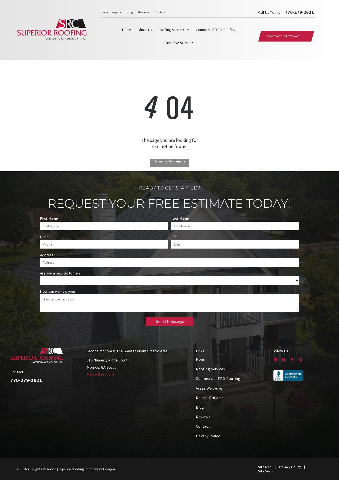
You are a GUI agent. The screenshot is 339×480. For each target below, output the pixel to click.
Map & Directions (100, 374)
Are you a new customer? (60, 273)
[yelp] (300, 360)
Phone (45, 236)
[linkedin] (284, 360)
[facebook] (292, 360)
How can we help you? (57, 291)
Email (175, 236)
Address (46, 254)
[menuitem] (113, 12)
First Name (49, 218)
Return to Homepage (169, 161)
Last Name (180, 218)
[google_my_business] (275, 360)
